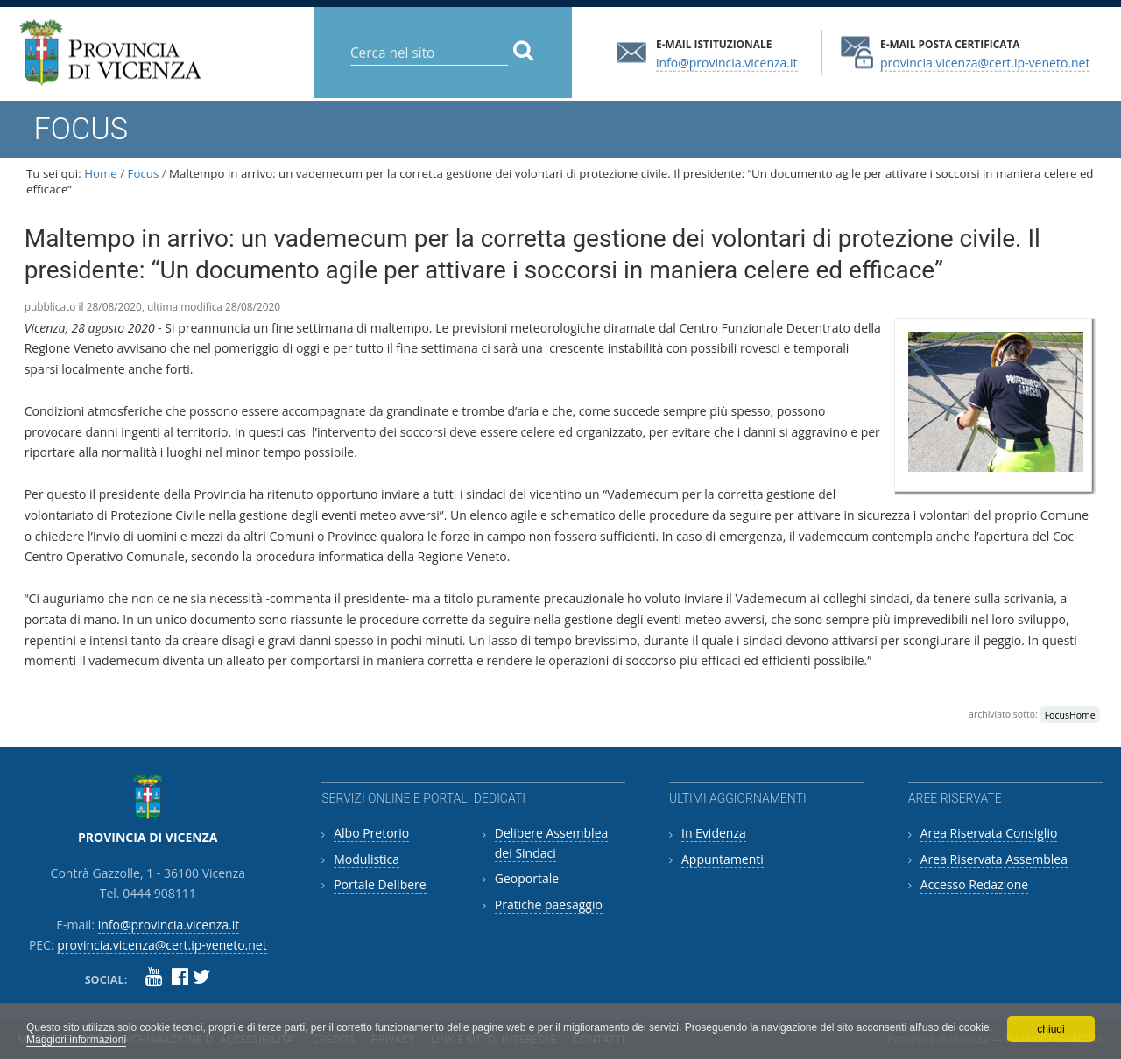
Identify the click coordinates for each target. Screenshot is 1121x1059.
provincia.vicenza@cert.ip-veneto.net (984, 61)
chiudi (1050, 1029)
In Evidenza (713, 832)
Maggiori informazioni (76, 1040)
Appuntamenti (722, 859)
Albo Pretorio (371, 832)
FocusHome (1070, 714)
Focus (143, 173)
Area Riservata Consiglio (989, 832)
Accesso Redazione (974, 884)
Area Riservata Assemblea (994, 859)
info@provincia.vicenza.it (727, 61)
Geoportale (527, 878)
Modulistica (366, 859)
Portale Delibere (380, 884)
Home (100, 173)
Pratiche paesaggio (549, 904)
